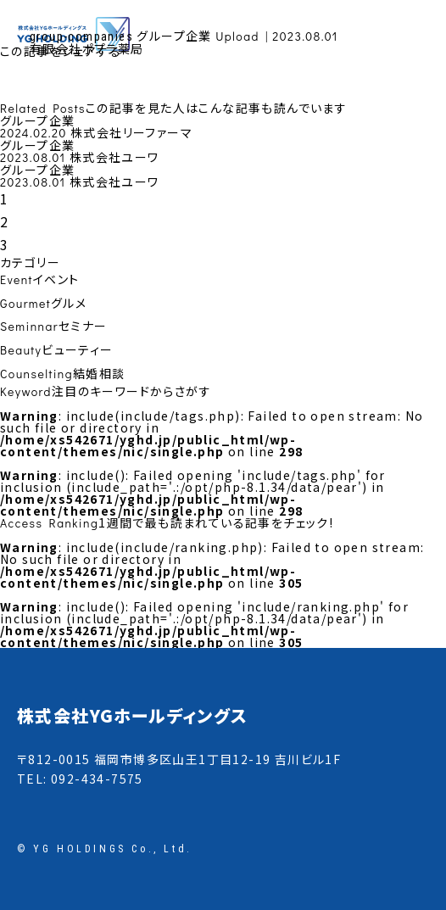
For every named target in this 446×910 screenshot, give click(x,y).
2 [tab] (4, 221)
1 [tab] (4, 198)
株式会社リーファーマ (131, 132)
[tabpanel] (223, 126)
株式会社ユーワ (114, 156)
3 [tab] (4, 244)
